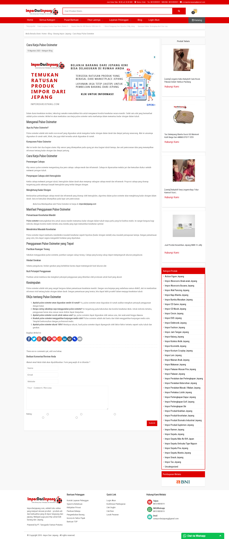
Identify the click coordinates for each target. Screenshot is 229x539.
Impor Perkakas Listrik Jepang (178, 392)
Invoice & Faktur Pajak (76, 518)
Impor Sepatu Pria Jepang (176, 448)
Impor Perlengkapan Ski (175, 406)
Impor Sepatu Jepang (174, 434)
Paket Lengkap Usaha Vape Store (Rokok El (52, 26)
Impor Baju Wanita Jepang (176, 295)
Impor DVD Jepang (173, 318)
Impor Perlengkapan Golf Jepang (179, 401)
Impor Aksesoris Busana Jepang (179, 285)
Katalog (197, 20)
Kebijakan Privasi (74, 507)
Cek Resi (110, 511)
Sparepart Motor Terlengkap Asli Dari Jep (152, 26)
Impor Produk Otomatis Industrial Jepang (183, 420)
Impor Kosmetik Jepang (175, 346)
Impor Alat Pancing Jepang (177, 290)
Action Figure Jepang (174, 276)
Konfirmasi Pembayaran (116, 504)
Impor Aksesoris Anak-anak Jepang (181, 281)
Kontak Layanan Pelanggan (78, 500)
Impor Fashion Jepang (175, 327)
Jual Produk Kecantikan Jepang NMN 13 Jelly (183, 245)
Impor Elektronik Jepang (176, 323)
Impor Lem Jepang (173, 355)
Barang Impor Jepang (62, 33)
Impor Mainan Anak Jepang (177, 360)
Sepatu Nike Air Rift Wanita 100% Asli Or (86, 26)
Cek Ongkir (111, 507)
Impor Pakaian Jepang (175, 374)
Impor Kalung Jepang (174, 336)
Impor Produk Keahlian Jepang (178, 411)
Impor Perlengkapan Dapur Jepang (180, 397)
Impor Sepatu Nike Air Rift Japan (179, 439)
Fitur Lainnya (95, 20)
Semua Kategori (48, 20)
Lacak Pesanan (113, 514)
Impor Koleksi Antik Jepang (177, 341)
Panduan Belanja (73, 511)
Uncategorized (171, 466)
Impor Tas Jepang (173, 462)
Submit (152, 423)
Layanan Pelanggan (120, 20)
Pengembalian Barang (75, 514)
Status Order (140, 2)
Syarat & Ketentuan (74, 504)
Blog (140, 20)
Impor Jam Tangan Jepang (177, 332)
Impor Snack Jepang (174, 457)
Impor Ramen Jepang (174, 429)
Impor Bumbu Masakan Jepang (179, 299)
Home (30, 20)
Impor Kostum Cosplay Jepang (179, 350)
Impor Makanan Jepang (175, 364)
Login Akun (154, 20)
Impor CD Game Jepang (175, 304)
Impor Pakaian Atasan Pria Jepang (180, 369)
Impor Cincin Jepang (174, 313)
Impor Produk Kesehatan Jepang (179, 415)
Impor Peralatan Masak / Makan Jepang (182, 387)
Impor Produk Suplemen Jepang (179, 425)
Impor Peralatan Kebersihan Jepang (181, 383)
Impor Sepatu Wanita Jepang (178, 453)
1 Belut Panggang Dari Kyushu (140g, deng (119, 26)
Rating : (29, 414)
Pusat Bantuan (72, 20)
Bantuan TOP (72, 521)
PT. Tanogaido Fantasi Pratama (49, 525)
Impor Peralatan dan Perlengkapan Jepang (184, 378)
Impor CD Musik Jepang (175, 309)
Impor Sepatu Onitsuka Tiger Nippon (181, 443)
